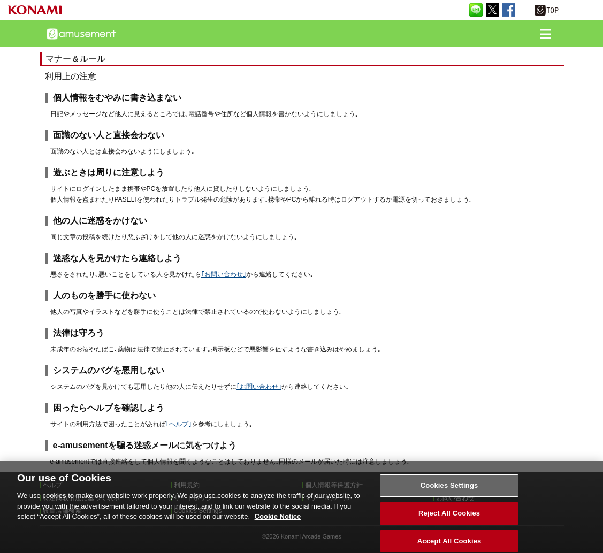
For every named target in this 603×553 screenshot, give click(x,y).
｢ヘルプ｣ (179, 424)
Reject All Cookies (449, 519)
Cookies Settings (449, 492)
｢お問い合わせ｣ (223, 274)
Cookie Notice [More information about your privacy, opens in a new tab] (278, 523)
